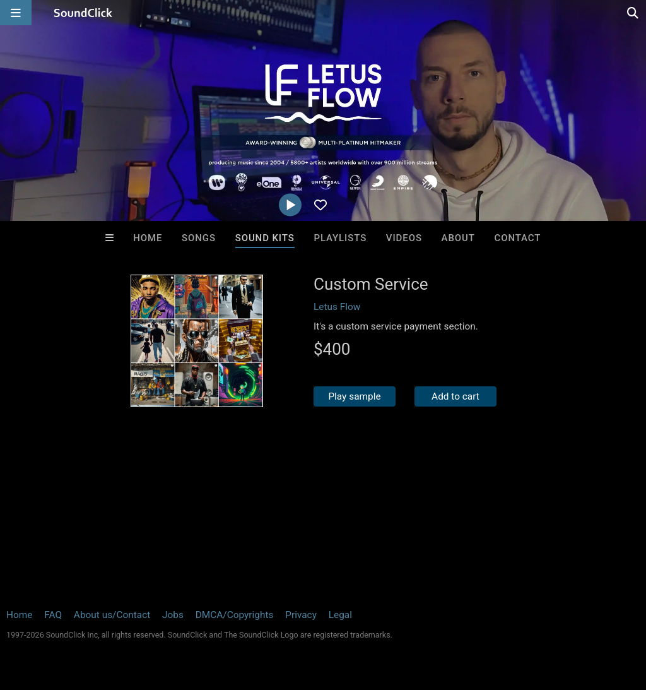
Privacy (301, 615)
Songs (199, 238)
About (458, 238)
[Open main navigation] (16, 12)
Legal (340, 615)
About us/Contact (112, 615)
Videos (404, 238)
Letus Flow (337, 306)
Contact (518, 238)
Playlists (340, 238)
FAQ (53, 615)
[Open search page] (633, 12)
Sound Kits (265, 238)
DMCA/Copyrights (235, 615)
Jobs (173, 615)
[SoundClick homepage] (83, 12)
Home (147, 238)
